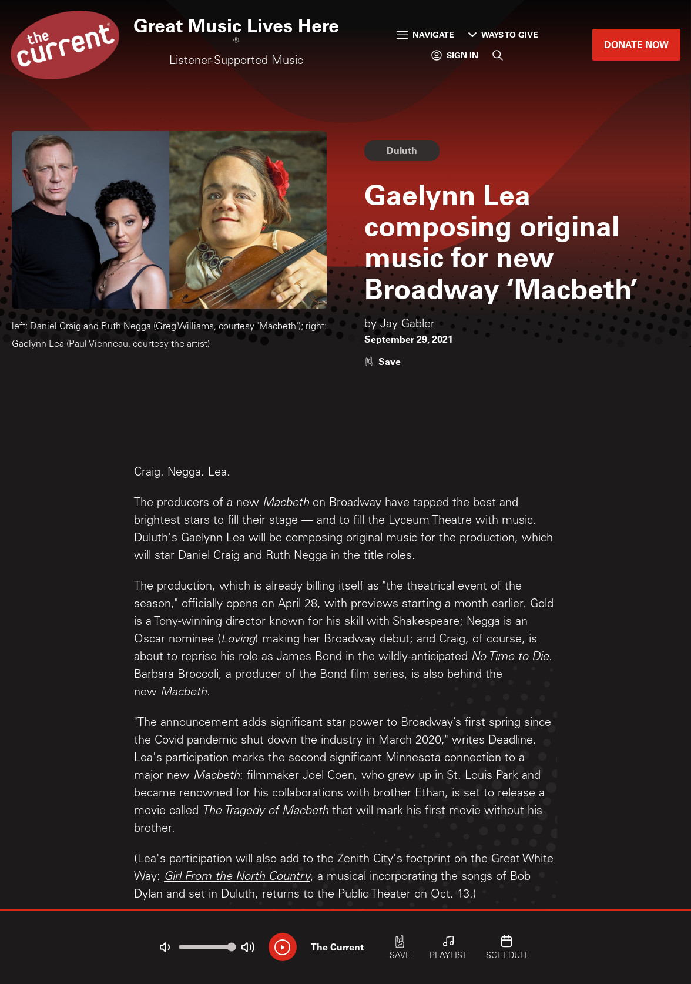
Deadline (510, 741)
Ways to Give (503, 34)
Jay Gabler (407, 325)
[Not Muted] (164, 947)
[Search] (498, 55)
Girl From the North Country (237, 877)
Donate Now (636, 44)
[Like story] (382, 361)
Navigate (425, 34)
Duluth (402, 150)
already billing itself (315, 587)
